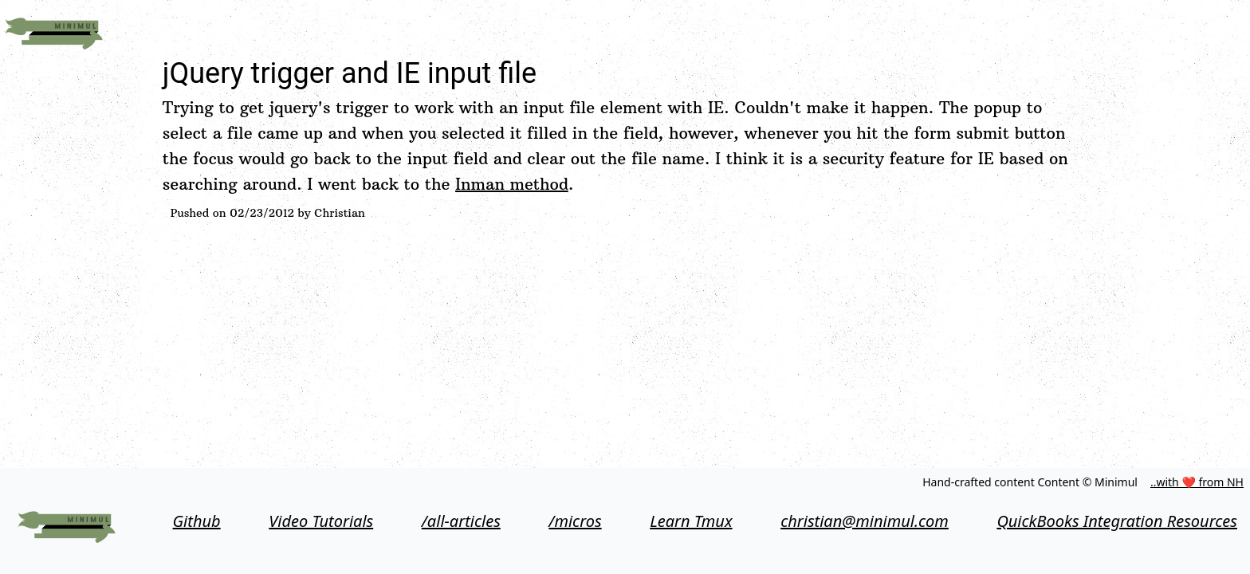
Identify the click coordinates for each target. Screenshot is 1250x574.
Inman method (511, 184)
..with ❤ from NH (1197, 481)
